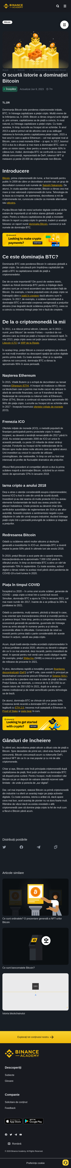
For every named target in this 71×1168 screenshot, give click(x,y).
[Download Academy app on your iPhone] (13, 1121)
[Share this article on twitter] (4, 847)
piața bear (26, 711)
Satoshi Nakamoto (52, 185)
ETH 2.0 (19, 707)
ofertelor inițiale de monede (48, 406)
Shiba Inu (29, 658)
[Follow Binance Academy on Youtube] (20, 1134)
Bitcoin (6, 178)
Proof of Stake (10, 711)
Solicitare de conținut (16, 1102)
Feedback (10, 1108)
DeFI (22, 672)
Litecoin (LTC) (9, 343)
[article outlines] (64, 25)
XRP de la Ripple (30, 343)
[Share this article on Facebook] (21, 847)
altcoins (11, 203)
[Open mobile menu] (65, 6)
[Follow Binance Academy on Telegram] (16, 1135)
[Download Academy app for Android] (33, 1121)
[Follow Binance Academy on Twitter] (11, 1134)
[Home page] (13, 6)
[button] (65, 6)
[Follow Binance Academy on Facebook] (6, 1134)
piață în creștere (30, 295)
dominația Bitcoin (38, 224)
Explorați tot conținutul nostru (35, 1037)
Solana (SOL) (59, 676)
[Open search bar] (56, 6)
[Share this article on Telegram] (38, 847)
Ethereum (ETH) (20, 385)
